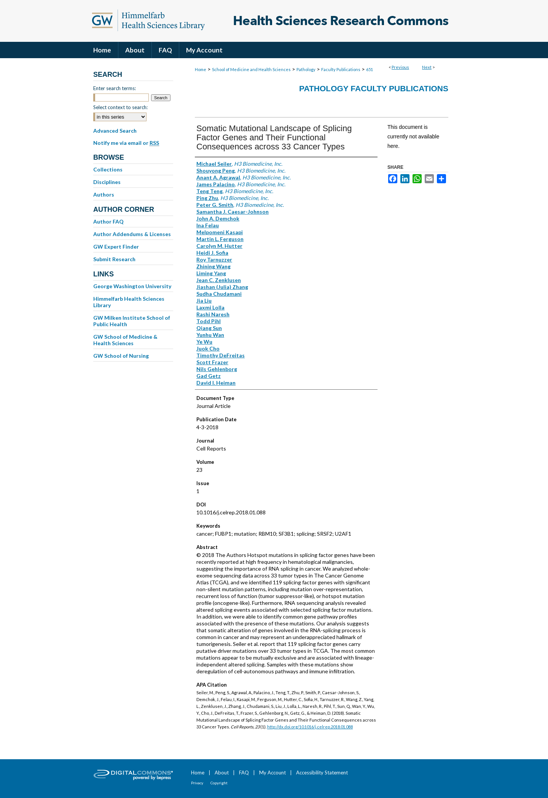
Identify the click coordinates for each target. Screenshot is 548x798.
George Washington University (132, 286)
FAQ (244, 772)
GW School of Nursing (121, 355)
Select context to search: (120, 107)
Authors (103, 194)
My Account (272, 772)
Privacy (197, 783)
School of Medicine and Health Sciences (251, 69)
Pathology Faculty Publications (373, 88)
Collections (108, 169)
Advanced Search (115, 130)
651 (369, 69)
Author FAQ (108, 221)
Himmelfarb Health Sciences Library (128, 301)
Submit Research (114, 259)
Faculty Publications (340, 69)
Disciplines (107, 182)
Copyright (219, 783)
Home (200, 69)
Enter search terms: (114, 88)
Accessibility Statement (322, 772)
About (222, 772)
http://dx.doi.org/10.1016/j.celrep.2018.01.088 (310, 726)
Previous (400, 67)
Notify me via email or (126, 143)
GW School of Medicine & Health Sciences (125, 339)
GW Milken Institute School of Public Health (131, 320)
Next (427, 67)
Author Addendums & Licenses (132, 234)
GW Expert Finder (116, 246)
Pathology (305, 69)
